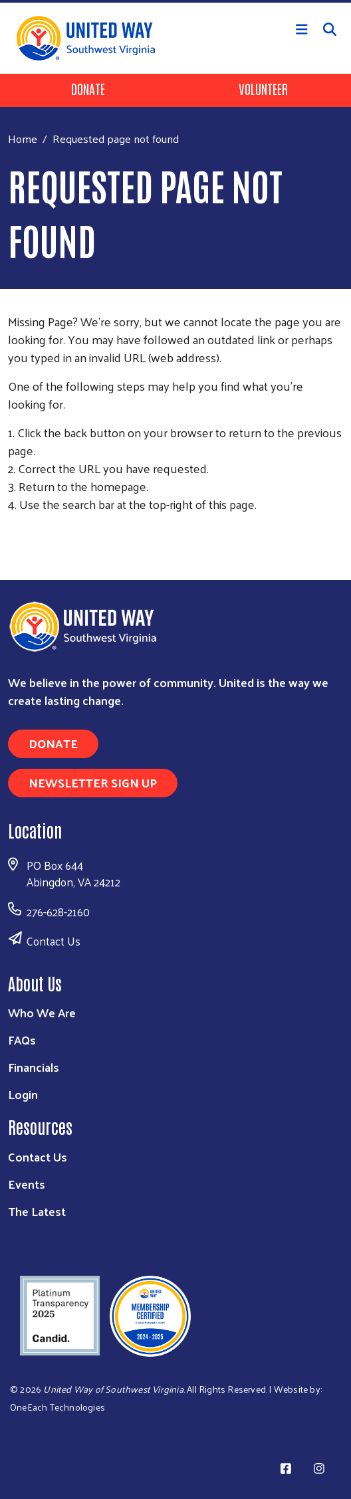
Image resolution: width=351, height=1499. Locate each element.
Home (22, 138)
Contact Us (53, 941)
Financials (33, 1066)
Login (23, 1094)
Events (26, 1183)
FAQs (22, 1039)
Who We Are (42, 1012)
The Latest (37, 1211)
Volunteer (263, 88)
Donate (88, 88)
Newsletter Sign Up (93, 782)
